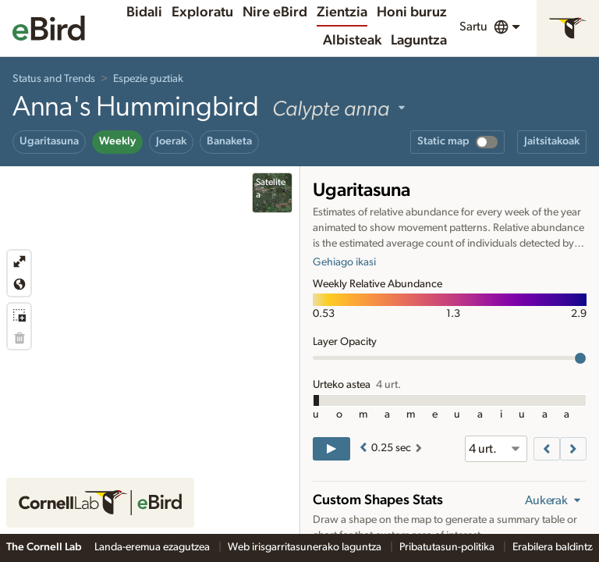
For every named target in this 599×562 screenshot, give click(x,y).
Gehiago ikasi (344, 262)
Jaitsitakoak (552, 141)
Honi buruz (412, 12)
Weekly (117, 141)
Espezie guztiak (148, 78)
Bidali (144, 12)
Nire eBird (275, 12)
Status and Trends (53, 78)
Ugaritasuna (49, 141)
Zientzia (342, 12)
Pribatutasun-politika (448, 547)
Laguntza (419, 41)
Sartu (473, 26)
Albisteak (352, 41)
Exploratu (202, 12)
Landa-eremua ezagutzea (153, 547)
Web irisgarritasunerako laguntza (306, 547)
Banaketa (229, 141)
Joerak (171, 141)
